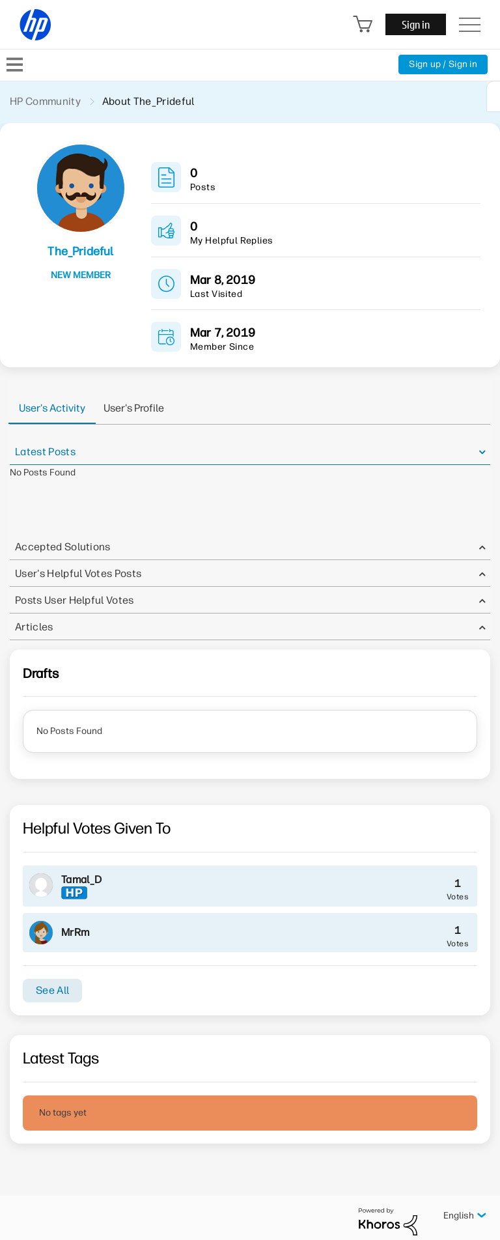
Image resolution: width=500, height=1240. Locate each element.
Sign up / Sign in (443, 64)
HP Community (45, 101)
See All (52, 990)
